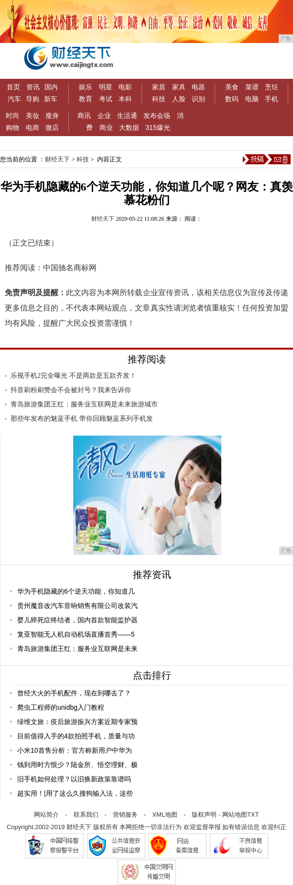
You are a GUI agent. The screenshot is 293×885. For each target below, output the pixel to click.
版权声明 (204, 814)
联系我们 (86, 814)
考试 (105, 99)
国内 (51, 87)
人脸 (178, 99)
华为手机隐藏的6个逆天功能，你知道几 (76, 591)
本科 (125, 99)
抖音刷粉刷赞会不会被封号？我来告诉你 (71, 390)
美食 (232, 87)
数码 (232, 99)
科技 (158, 99)
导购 (32, 99)
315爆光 (157, 127)
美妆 (32, 115)
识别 (198, 99)
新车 (50, 99)
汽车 (14, 99)
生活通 (127, 115)
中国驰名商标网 (70, 268)
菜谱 (252, 87)
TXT (253, 814)
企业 (104, 115)
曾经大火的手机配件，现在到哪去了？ (74, 693)
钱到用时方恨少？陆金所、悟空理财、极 (77, 764)
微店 (52, 127)
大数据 (129, 127)
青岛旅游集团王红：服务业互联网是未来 (77, 648)
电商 (32, 127)
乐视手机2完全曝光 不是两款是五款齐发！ (73, 375)
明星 (105, 87)
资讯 (33, 87)
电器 (198, 87)
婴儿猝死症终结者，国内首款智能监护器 (77, 620)
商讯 (84, 115)
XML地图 (164, 814)
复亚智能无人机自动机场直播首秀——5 (76, 634)
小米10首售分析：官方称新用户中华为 (74, 750)
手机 (271, 99)
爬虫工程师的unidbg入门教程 (60, 707)
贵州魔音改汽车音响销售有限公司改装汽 (77, 605)
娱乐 (85, 87)
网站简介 (46, 814)
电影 (125, 87)
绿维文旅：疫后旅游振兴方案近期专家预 (77, 721)
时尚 (12, 115)
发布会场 (156, 115)
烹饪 (271, 87)
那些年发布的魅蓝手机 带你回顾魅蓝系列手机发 (82, 418)
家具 (178, 87)
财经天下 (57, 159)
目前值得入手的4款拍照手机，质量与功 (76, 736)
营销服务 (125, 814)
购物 (12, 127)
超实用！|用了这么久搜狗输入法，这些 (75, 793)
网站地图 (234, 814)
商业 (106, 127)
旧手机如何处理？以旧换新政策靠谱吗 (74, 779)
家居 (158, 87)
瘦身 (52, 115)
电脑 (252, 99)
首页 (13, 87)
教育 (85, 99)
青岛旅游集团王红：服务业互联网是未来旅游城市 (84, 404)
